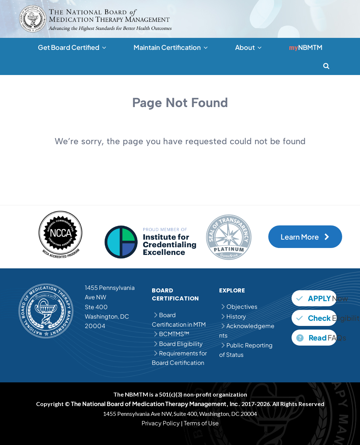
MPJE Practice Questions (183, 432)
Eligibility (316, 317)
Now (316, 298)
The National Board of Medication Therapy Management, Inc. (155, 403)
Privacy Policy (161, 423)
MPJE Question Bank (120, 432)
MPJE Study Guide (243, 432)
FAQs (316, 337)
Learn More (305, 236)
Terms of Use (201, 423)
